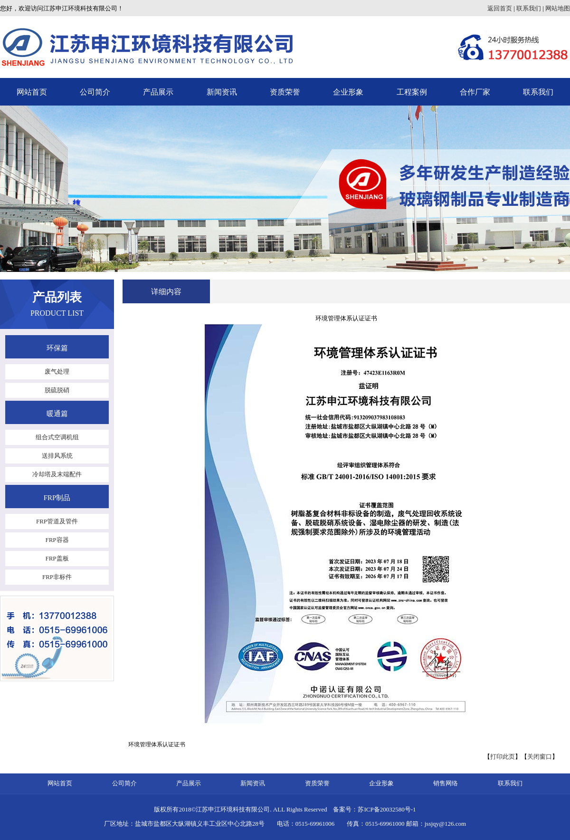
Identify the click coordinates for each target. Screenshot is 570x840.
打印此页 (502, 756)
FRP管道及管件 (57, 521)
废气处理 (57, 371)
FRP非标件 (57, 576)
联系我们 (528, 8)
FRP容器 (56, 539)
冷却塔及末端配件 (57, 474)
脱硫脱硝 (57, 390)
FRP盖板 (56, 558)
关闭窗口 (539, 756)
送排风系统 (57, 455)
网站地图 (557, 8)
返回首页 (499, 8)
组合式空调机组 (57, 437)
